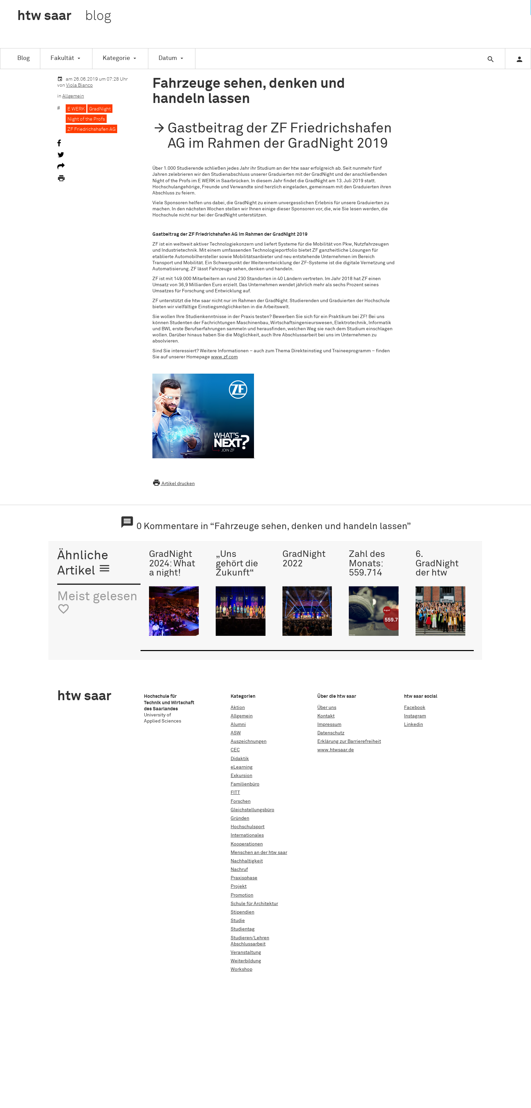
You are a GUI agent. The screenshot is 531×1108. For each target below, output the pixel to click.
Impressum (329, 724)
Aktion (238, 707)
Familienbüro (245, 784)
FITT (235, 792)
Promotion (242, 895)
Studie (238, 920)
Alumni (238, 724)
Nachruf (239, 869)
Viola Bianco (79, 85)
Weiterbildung (246, 961)
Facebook (414, 707)
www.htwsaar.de (335, 750)
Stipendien (242, 912)
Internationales (247, 835)
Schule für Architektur (254, 903)
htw (64, 16)
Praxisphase (244, 878)
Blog (23, 58)
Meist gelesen (97, 603)
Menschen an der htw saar (259, 852)
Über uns (326, 707)
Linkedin (413, 724)
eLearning (242, 767)
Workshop (241, 969)
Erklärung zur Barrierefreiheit (349, 741)
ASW (236, 733)
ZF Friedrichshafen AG (91, 129)
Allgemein (73, 96)
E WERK (76, 109)
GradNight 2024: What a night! (172, 564)
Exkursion (241, 775)
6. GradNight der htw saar (437, 568)
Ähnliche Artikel (84, 563)
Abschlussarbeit (248, 944)
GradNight (100, 109)
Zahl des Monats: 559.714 (367, 564)
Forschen (241, 801)
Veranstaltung (246, 952)
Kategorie (116, 58)
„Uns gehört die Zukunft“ (237, 564)
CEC (235, 750)
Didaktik (240, 758)
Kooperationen (247, 844)
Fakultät (62, 58)
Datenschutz (330, 733)
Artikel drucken (173, 483)
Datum (167, 58)
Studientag (243, 929)
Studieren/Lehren (250, 938)
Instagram (415, 716)
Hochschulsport (247, 826)
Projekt (239, 886)
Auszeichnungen (249, 741)
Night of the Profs (86, 119)
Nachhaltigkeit (247, 861)
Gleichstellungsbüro (252, 810)
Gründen (240, 818)
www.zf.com (224, 357)
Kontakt (326, 716)
